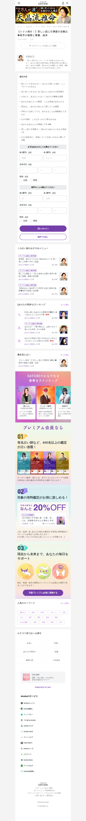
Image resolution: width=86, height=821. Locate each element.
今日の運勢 (24, 622)
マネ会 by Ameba (29, 720)
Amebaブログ (28, 726)
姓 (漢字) (23, 152)
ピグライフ (27, 754)
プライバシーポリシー (35, 793)
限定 (33, 612)
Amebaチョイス (29, 703)
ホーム (19, 27)
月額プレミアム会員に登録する (43, 592)
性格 (52, 622)
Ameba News (28, 760)
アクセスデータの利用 (53, 793)
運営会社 (50, 795)
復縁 (47, 617)
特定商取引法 (49, 790)
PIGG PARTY (28, 743)
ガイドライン (38, 790)
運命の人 (23, 612)
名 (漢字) (47, 152)
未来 (64, 612)
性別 (21, 176)
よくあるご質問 (47, 788)
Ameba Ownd (28, 732)
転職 (43, 622)
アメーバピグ (28, 737)
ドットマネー (28, 714)
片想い (42, 612)
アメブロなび (28, 766)
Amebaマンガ (28, 749)
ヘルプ (37, 788)
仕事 (34, 622)
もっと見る (65, 305)
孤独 (56, 617)
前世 (30, 617)
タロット (54, 612)
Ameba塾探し (28, 709)
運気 (38, 617)
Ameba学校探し (29, 771)
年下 (60, 622)
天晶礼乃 (29, 27)
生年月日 (23, 164)
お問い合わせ (39, 795)
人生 (21, 617)
